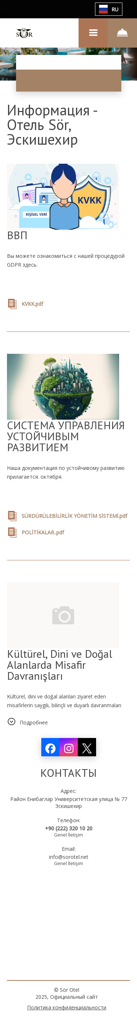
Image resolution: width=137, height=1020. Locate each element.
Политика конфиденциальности (66, 1007)
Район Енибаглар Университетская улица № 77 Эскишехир (68, 802)
